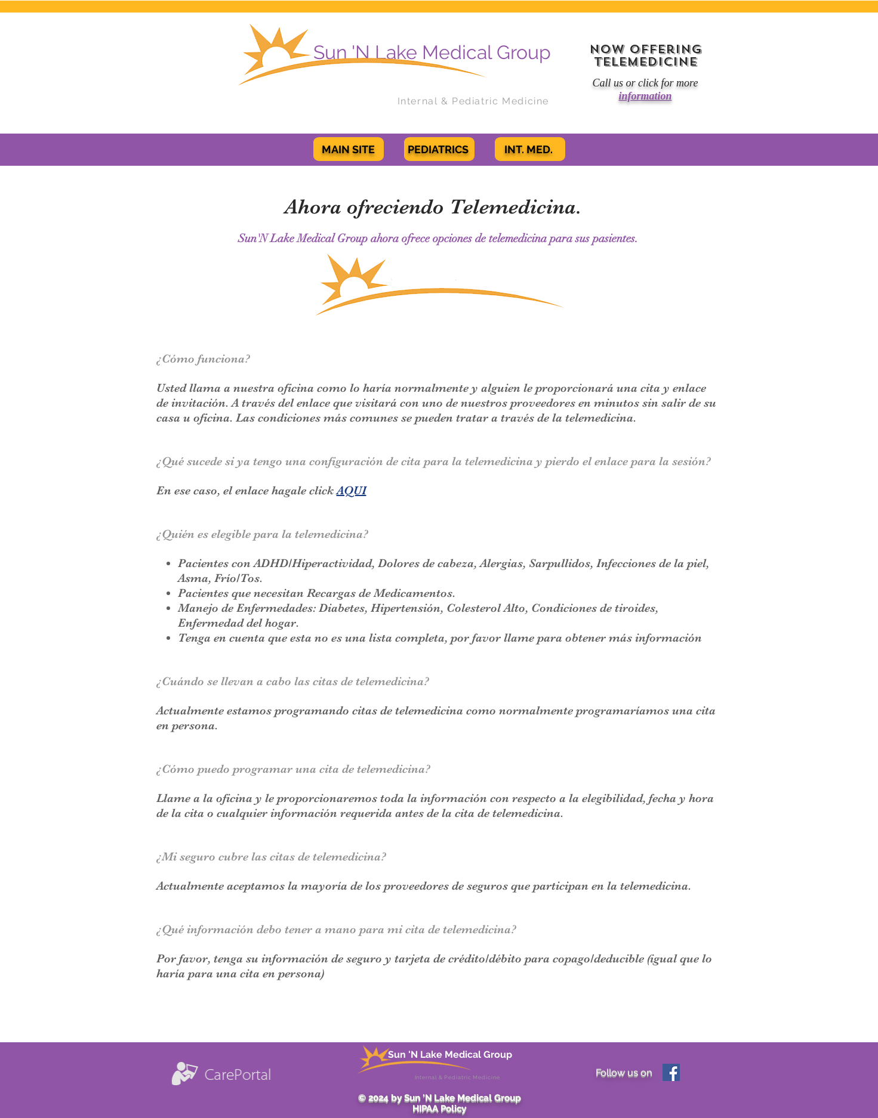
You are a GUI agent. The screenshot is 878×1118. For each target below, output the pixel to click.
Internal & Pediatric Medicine (473, 101)
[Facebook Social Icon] (671, 1072)
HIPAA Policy (439, 1108)
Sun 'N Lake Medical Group (450, 1054)
